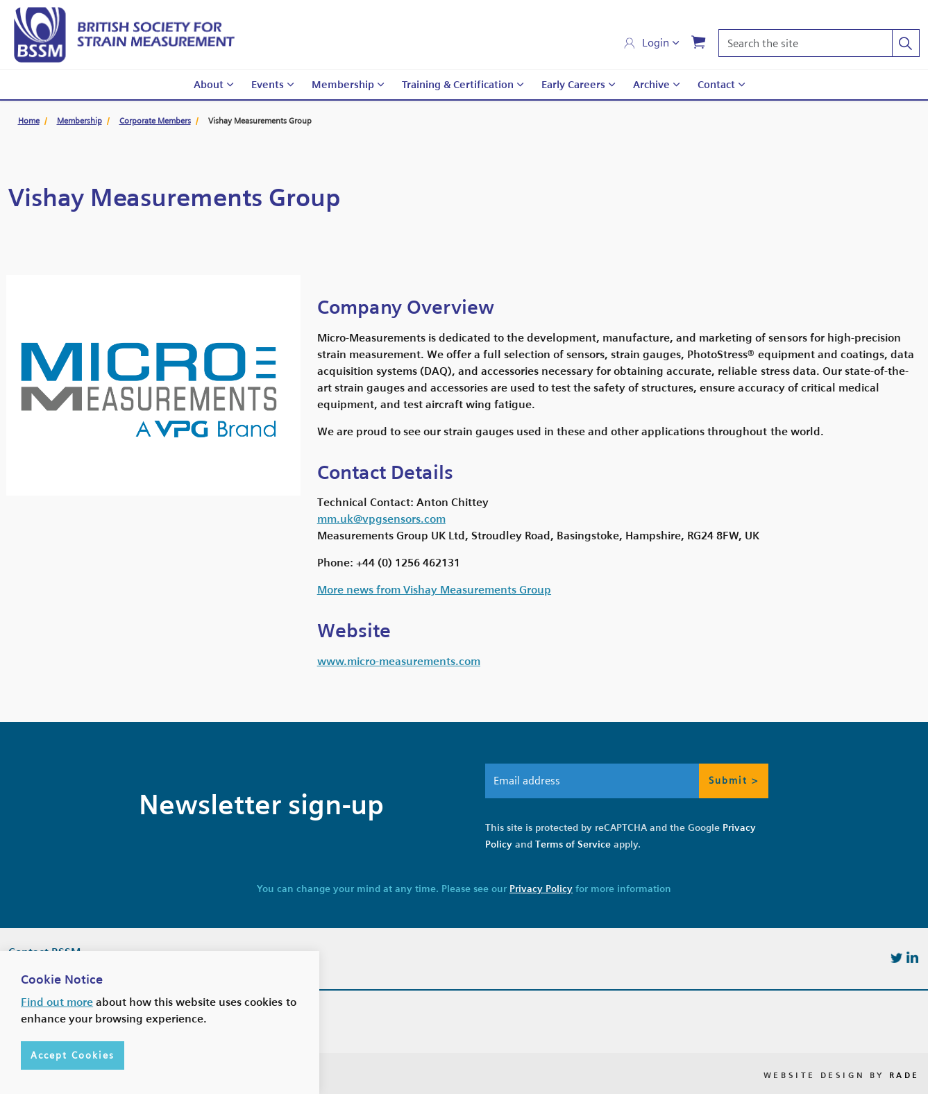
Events (267, 84)
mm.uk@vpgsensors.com (381, 518)
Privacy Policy (541, 888)
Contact (716, 84)
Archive (651, 84)
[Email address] (627, 781)
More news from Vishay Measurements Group (434, 589)
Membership (343, 84)
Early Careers (573, 84)
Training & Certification (458, 84)
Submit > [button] (733, 781)
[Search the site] (819, 43)
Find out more (57, 1051)
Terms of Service (573, 844)
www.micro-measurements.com (398, 661)
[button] (906, 43)
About (208, 84)
